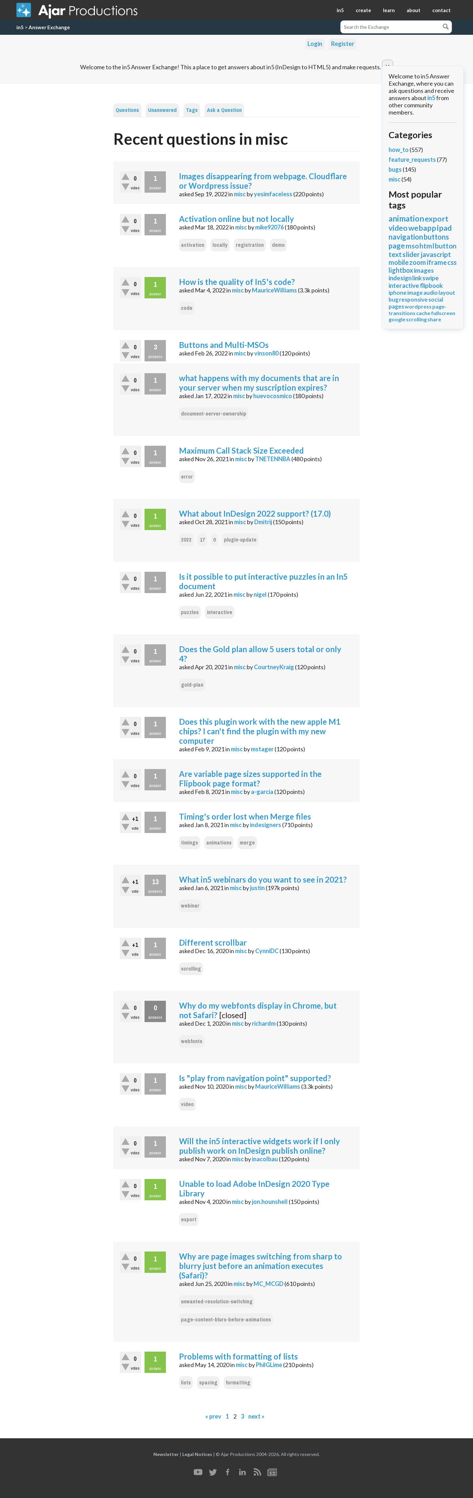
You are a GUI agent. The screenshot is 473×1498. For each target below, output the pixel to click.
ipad (444, 227)
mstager (262, 749)
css (452, 262)
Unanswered (162, 110)
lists (186, 1383)
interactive (219, 612)
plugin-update (240, 540)
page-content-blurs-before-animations (226, 1320)
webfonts (191, 1041)
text (395, 254)
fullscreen (443, 313)
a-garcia (262, 791)
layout (447, 292)
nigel (260, 594)
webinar (190, 906)
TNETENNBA (272, 458)
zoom (417, 262)
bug (393, 299)
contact (441, 10)
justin (257, 887)
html (426, 246)
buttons (436, 236)
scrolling (191, 969)
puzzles (190, 612)
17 (202, 540)
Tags (192, 110)
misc (240, 194)
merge (247, 843)
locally (220, 245)
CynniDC (267, 950)
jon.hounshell (270, 1201)
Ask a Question (224, 110)
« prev (213, 1416)
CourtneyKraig (274, 667)
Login (314, 43)
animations (219, 843)
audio (430, 292)
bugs (395, 169)
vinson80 (266, 353)
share (434, 319)
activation (192, 245)
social (435, 299)
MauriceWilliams (274, 290)
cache (423, 313)
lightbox (401, 270)
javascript (435, 254)
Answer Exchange (49, 27)
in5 (340, 10)
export (188, 1219)
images (424, 270)
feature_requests (412, 159)
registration (250, 245)
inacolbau (265, 1159)
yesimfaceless (273, 194)
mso (412, 246)
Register (342, 43)
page (397, 245)
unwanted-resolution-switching (217, 1301)
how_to (399, 149)
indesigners (265, 824)
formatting (238, 1383)
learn (389, 10)
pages (396, 306)
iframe (437, 262)
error (187, 477)
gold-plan (192, 685)
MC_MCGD (268, 1283)
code (186, 308)
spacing (208, 1383)
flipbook (431, 285)
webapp (422, 227)
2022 (186, 540)
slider (411, 254)
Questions (127, 110)
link (417, 278)
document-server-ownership (213, 414)
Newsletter (166, 1454)
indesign (400, 278)
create (363, 10)
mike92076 (269, 227)
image (415, 292)
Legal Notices (197, 1454)
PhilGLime (269, 1364)
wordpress (418, 306)
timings (189, 843)
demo (278, 245)
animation (406, 218)
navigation (406, 236)
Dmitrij (263, 521)
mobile (399, 262)
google (397, 319)
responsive (413, 299)
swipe (430, 278)
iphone (398, 292)
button (446, 246)
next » (256, 1416)
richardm (264, 1023)
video (187, 1104)
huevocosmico (272, 395)
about (413, 10)
